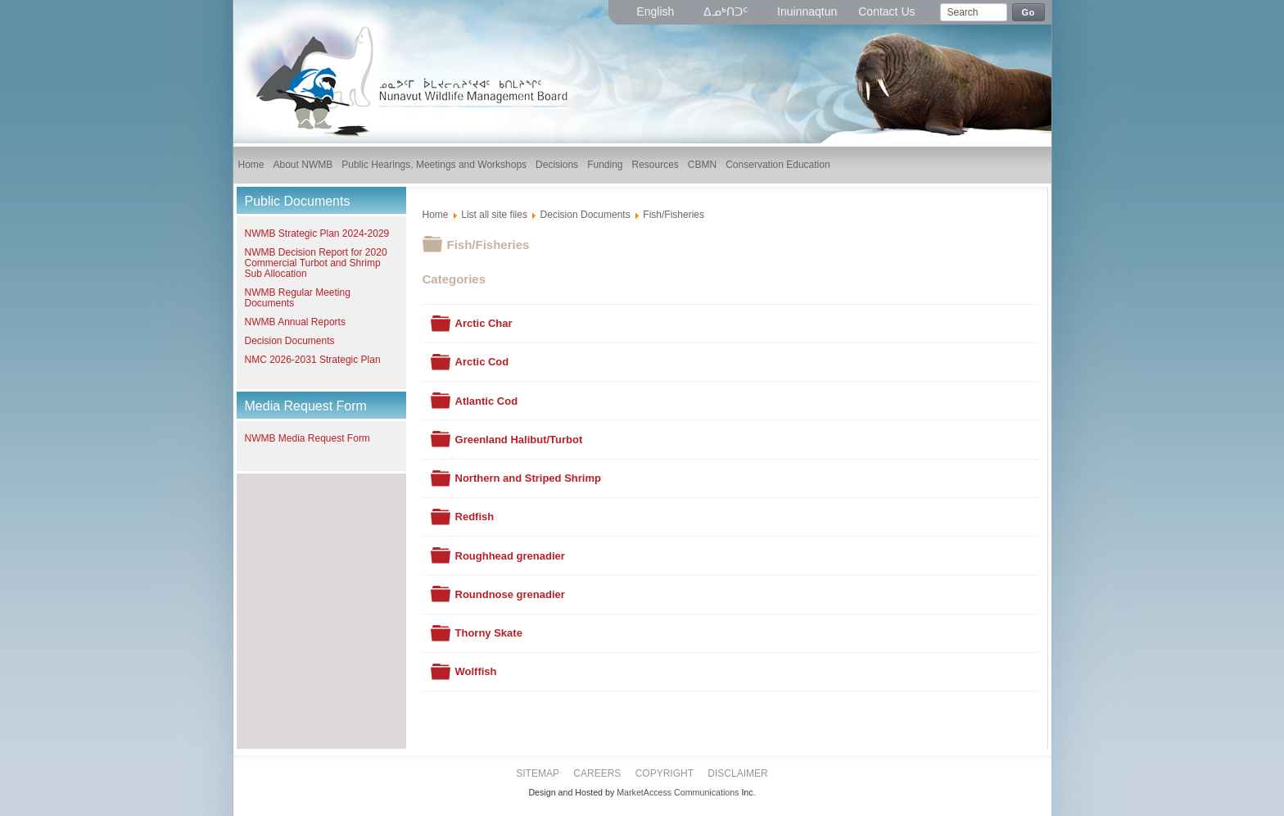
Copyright (664, 773)
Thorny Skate (488, 633)
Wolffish (476, 671)
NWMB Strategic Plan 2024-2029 (317, 233)
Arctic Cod (482, 362)
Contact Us (886, 11)
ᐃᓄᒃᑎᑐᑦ (727, 11)
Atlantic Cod (486, 401)
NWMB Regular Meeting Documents (297, 298)
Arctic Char (484, 323)
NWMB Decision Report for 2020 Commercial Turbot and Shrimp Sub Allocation (316, 263)
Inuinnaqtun (807, 11)
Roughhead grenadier (510, 556)
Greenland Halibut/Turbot (519, 439)
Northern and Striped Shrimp (528, 478)
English (656, 11)
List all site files (494, 214)
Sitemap (537, 773)
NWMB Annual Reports (295, 322)
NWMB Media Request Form (307, 438)
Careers (597, 773)
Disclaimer (737, 773)
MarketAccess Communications (678, 792)
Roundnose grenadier (510, 594)
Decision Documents (290, 341)
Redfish (475, 516)
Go (1028, 12)
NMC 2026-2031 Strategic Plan (313, 359)
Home (436, 214)
